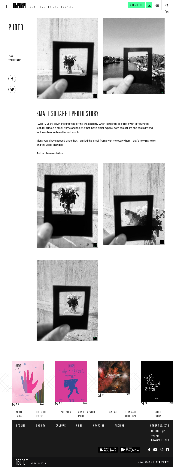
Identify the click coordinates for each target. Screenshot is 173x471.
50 (146, 403)
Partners (66, 412)
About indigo (19, 414)
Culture (61, 425)
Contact (113, 412)
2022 (170, 403)
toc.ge (155, 435)
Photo (15, 28)
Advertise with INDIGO (86, 414)
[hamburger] (6, 4)
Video (79, 425)
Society (40, 425)
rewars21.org (160, 439)
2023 (42, 404)
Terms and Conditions (130, 414)
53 (17, 404)
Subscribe (136, 5)
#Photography (14, 60)
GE (157, 5)
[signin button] (149, 5)
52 (60, 403)
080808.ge (158, 431)
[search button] (166, 5)
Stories (21, 425)
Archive (119, 425)
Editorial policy (41, 414)
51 (103, 395)
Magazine (98, 425)
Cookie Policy (158, 414)
